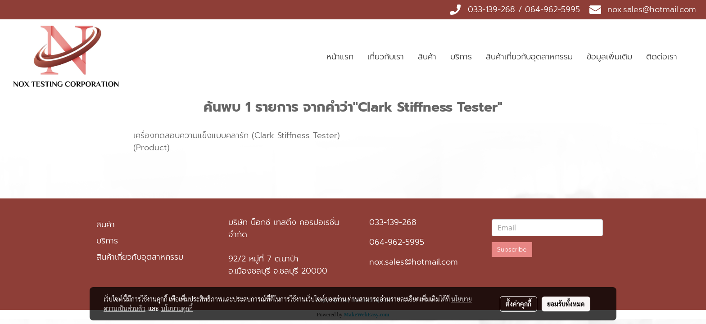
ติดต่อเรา (661, 56)
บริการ (461, 56)
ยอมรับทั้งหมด (566, 304)
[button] (692, 57)
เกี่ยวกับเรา (385, 56)
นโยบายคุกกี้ (177, 308)
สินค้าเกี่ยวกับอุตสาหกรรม (529, 56)
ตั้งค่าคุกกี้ (518, 304)
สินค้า (427, 56)
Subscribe (512, 249)
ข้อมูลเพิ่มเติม (609, 56)
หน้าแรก (339, 56)
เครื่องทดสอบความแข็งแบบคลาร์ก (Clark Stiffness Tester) (236, 135)
